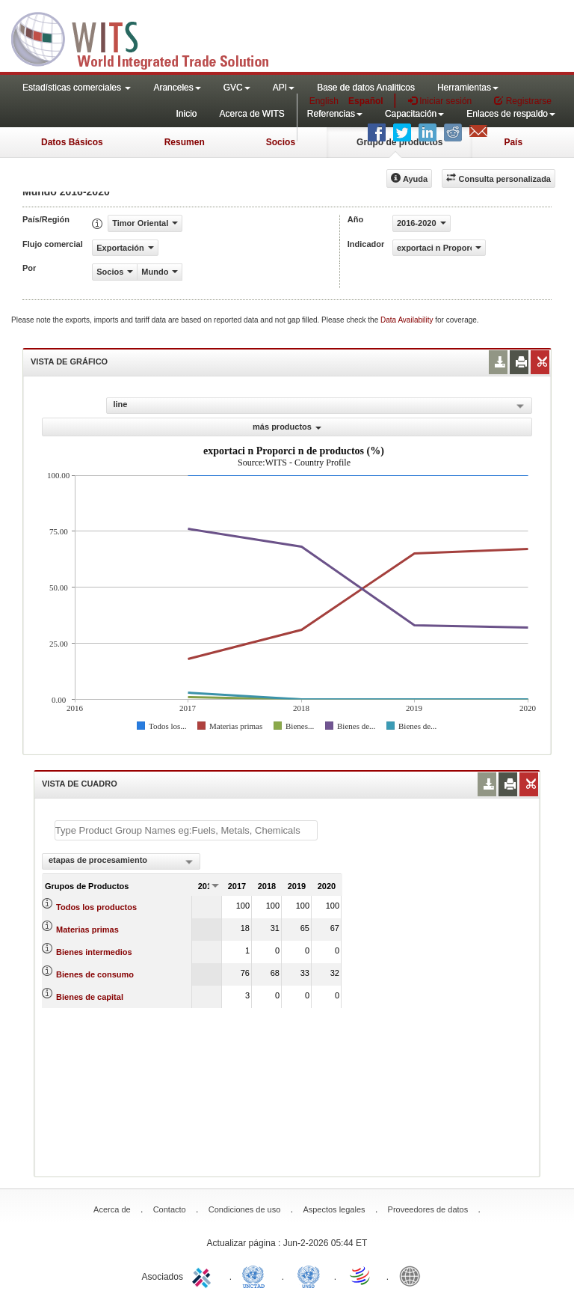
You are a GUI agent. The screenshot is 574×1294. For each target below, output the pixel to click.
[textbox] (186, 830)
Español (365, 101)
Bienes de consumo (95, 974)
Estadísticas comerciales (76, 87)
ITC (204, 1275)
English (324, 101)
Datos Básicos (72, 142)
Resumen (184, 142)
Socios (280, 142)
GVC (236, 87)
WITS (149, 37)
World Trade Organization (361, 1275)
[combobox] (121, 861)
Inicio (186, 114)
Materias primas (87, 929)
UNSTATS (309, 1275)
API (283, 87)
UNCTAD (256, 1275)
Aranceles (176, 87)
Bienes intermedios (94, 951)
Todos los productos (96, 907)
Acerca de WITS (251, 114)
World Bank (413, 1275)
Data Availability (407, 320)
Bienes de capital (89, 996)
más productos (287, 426)
